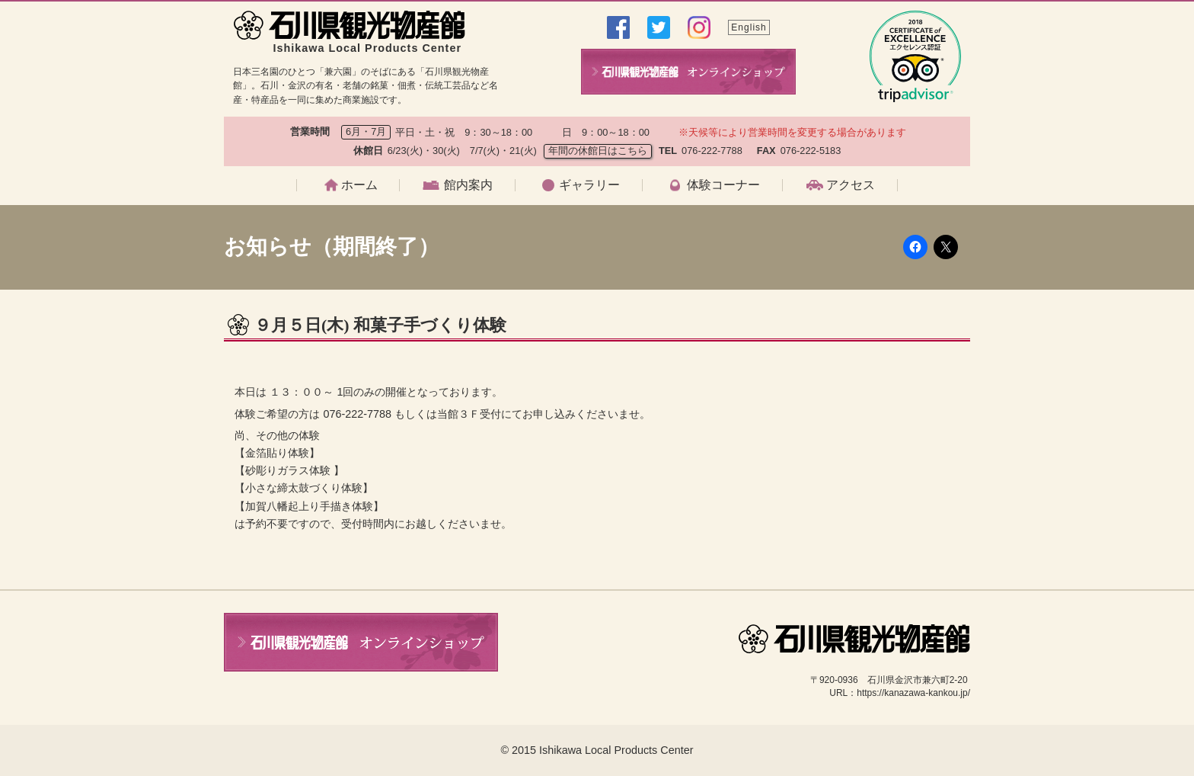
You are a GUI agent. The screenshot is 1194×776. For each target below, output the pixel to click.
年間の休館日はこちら (597, 150)
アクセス (850, 185)
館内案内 (468, 185)
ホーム (359, 185)
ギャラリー (589, 185)
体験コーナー (723, 185)
